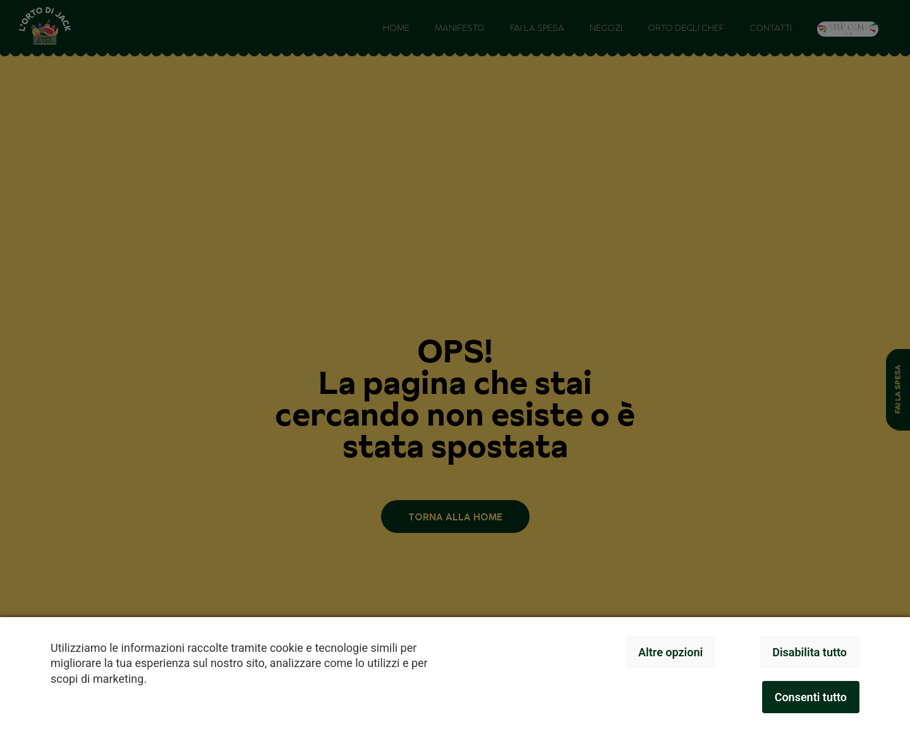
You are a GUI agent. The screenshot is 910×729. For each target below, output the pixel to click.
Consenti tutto (811, 697)
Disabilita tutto (809, 652)
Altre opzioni (670, 652)
